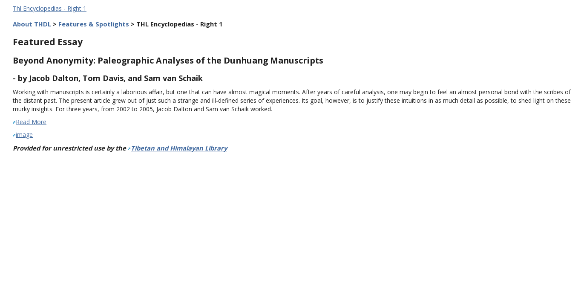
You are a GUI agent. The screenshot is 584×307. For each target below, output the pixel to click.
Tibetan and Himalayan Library (179, 148)
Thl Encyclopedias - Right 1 (49, 8)
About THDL (32, 24)
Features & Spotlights (93, 24)
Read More (31, 122)
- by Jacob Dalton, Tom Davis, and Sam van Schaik (108, 78)
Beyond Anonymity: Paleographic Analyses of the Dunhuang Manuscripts (168, 60)
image (24, 134)
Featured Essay (48, 42)
